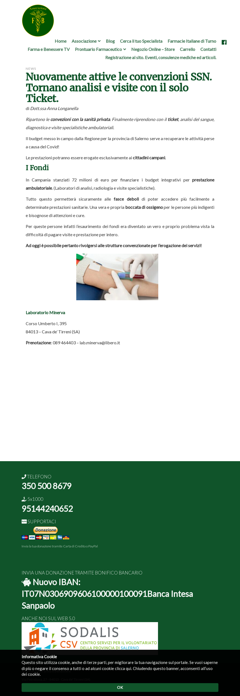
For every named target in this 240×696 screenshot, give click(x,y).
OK (120, 687)
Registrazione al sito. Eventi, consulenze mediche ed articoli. (160, 57)
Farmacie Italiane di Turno (192, 41)
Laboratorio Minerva (45, 312)
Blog (110, 41)
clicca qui (123, 668)
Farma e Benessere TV (49, 49)
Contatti (208, 49)
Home (60, 41)
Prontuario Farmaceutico (98, 49)
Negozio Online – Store (153, 49)
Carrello (187, 49)
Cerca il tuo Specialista (141, 41)
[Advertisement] (120, 423)
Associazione (84, 41)
